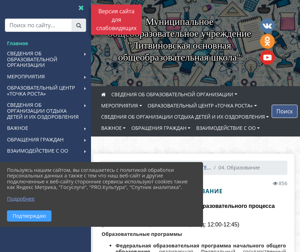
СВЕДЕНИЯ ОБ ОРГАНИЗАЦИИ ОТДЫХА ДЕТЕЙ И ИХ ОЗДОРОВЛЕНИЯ (186, 116)
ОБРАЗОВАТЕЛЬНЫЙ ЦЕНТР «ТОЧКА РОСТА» (203, 105)
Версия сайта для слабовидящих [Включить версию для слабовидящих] (116, 19)
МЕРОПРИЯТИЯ (123, 105)
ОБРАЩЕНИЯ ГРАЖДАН (162, 128)
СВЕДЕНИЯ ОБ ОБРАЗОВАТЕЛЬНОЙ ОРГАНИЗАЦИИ (176, 94)
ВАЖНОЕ (115, 128)
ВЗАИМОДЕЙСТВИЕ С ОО (229, 128)
